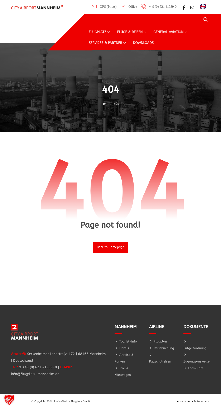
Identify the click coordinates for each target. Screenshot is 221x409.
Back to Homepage (110, 247)
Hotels (122, 348)
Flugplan (158, 342)
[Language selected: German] (204, 6)
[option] (204, 6)
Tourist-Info (126, 342)
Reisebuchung (161, 348)
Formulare (193, 368)
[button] (184, 8)
